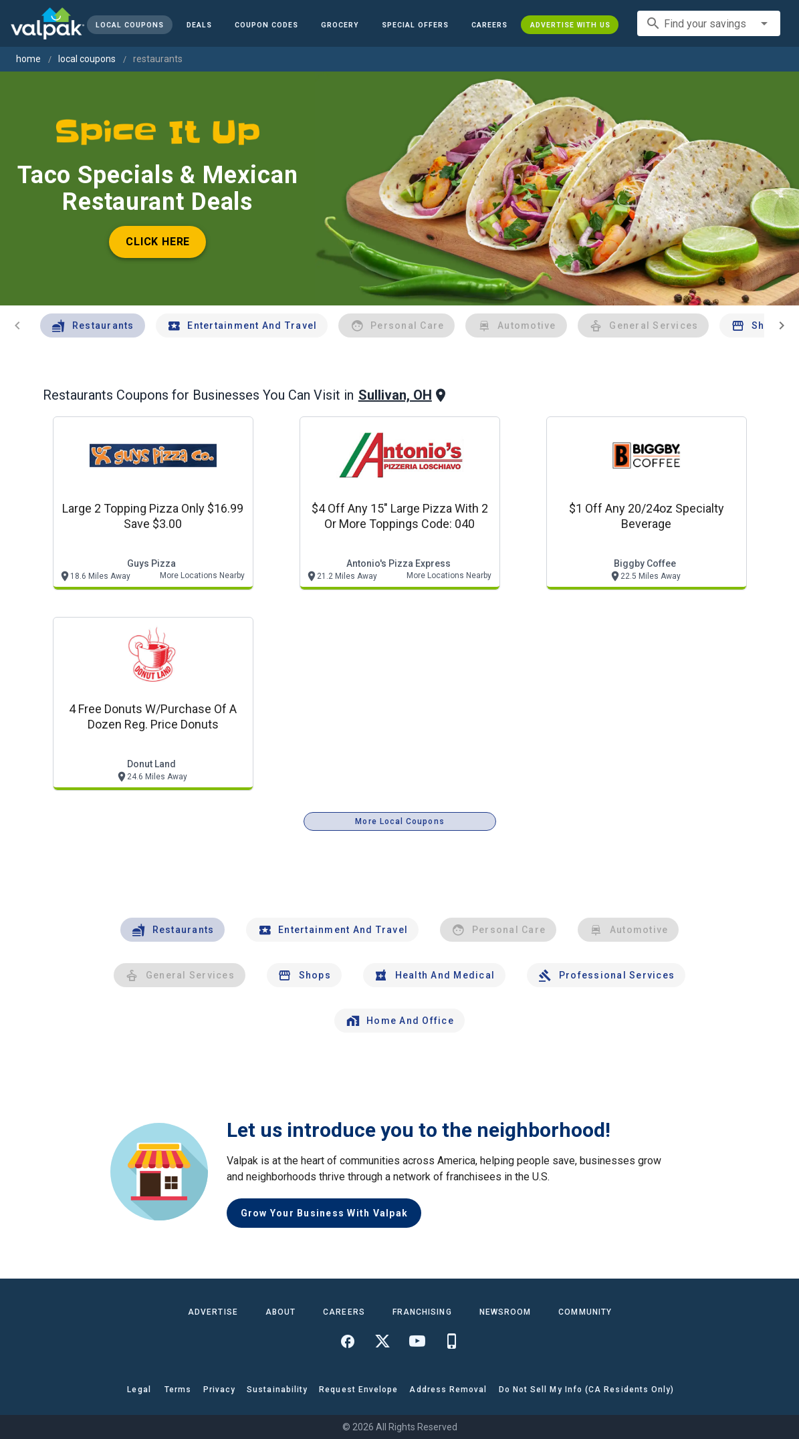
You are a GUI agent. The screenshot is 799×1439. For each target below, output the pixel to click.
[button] (415, 24)
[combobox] (708, 23)
